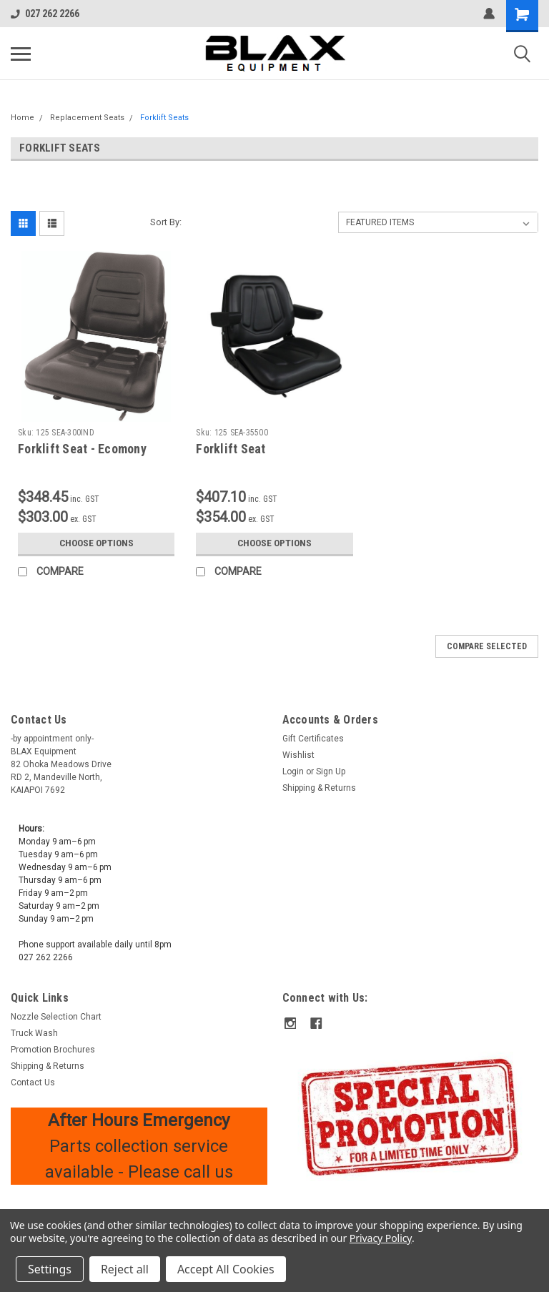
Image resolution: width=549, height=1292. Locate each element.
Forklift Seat (230, 448)
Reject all (125, 1269)
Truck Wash (34, 1033)
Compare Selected (487, 646)
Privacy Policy (381, 1238)
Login (293, 771)
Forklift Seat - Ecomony (82, 448)
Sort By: (166, 222)
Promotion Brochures (53, 1050)
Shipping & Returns (319, 788)
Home (22, 117)
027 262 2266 (45, 13)
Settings (49, 1269)
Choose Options (96, 543)
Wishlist (298, 755)
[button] (410, 1116)
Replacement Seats (87, 117)
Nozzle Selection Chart (56, 1017)
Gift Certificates (313, 739)
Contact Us (33, 1083)
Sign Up (330, 771)
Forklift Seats (164, 117)
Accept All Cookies (225, 1269)
